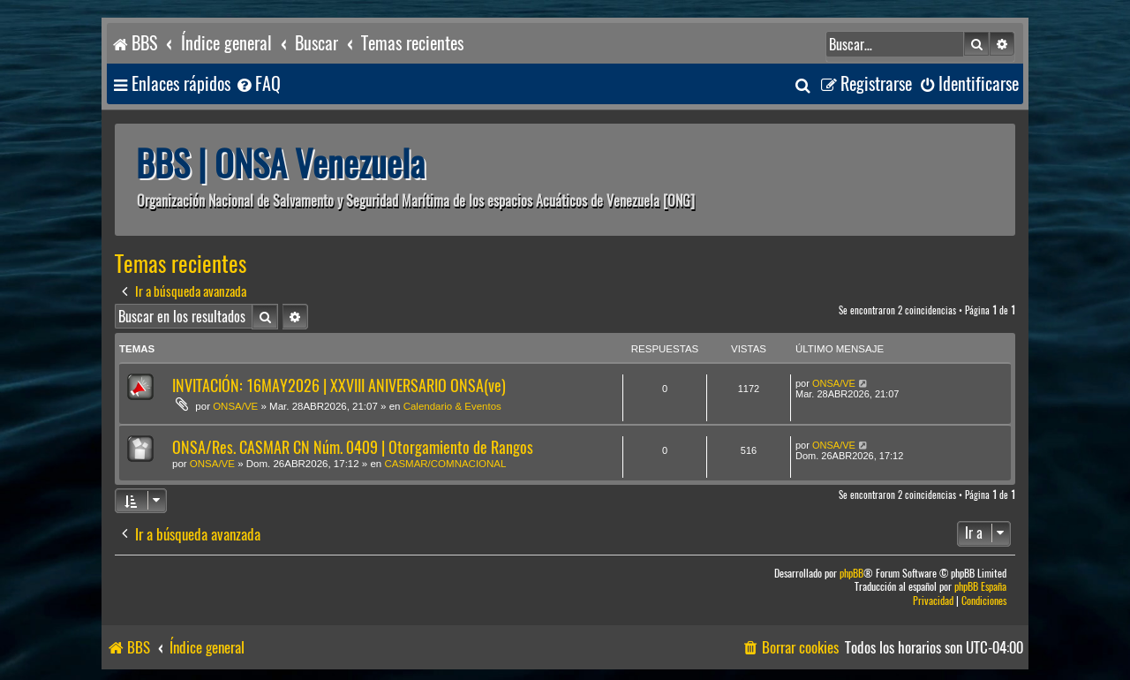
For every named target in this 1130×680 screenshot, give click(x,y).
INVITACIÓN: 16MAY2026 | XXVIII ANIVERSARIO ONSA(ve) (339, 385)
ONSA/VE (235, 406)
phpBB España (980, 586)
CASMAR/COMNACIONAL (445, 463)
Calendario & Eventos (452, 406)
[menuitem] (258, 84)
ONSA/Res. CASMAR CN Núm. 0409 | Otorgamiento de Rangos (352, 447)
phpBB (851, 573)
